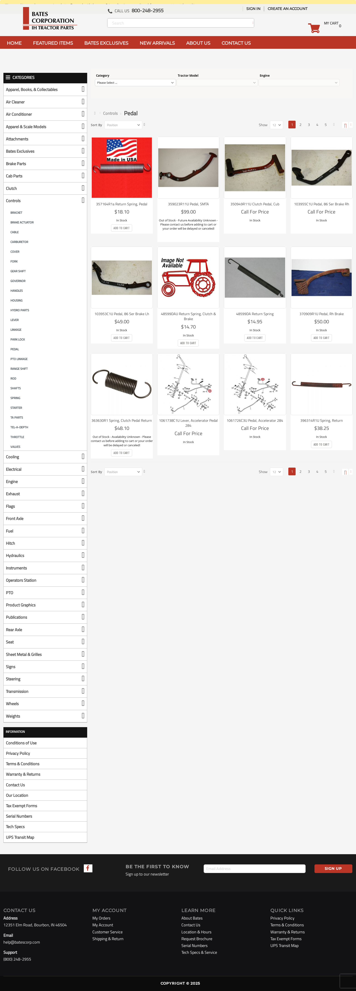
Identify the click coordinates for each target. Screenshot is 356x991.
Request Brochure (196, 939)
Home (96, 113)
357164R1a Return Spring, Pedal (121, 204)
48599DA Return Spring (255, 313)
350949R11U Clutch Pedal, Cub (254, 204)
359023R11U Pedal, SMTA (188, 204)
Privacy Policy (18, 753)
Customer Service (107, 932)
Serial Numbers (19, 816)
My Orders (101, 918)
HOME (14, 43)
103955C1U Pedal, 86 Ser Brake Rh (321, 204)
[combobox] (180, 22)
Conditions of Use (21, 743)
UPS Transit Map (20, 837)
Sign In (253, 9)
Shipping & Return (108, 939)
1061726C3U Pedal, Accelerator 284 (255, 420)
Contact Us (15, 785)
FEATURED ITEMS (53, 43)
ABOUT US (198, 43)
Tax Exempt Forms (21, 806)
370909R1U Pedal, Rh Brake (321, 313)
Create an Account (287, 9)
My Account (102, 925)
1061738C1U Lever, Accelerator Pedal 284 (188, 423)
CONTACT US (236, 43)
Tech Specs (15, 827)
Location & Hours (196, 932)
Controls (110, 113)
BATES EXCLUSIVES (106, 43)
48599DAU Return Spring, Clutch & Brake (188, 316)
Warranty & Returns (23, 774)
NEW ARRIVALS (157, 43)
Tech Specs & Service (199, 952)
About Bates (192, 918)
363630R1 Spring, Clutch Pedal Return (121, 420)
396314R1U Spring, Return (321, 420)
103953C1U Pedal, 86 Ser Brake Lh (121, 313)
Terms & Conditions (22, 764)
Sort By (96, 125)
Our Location (17, 795)
